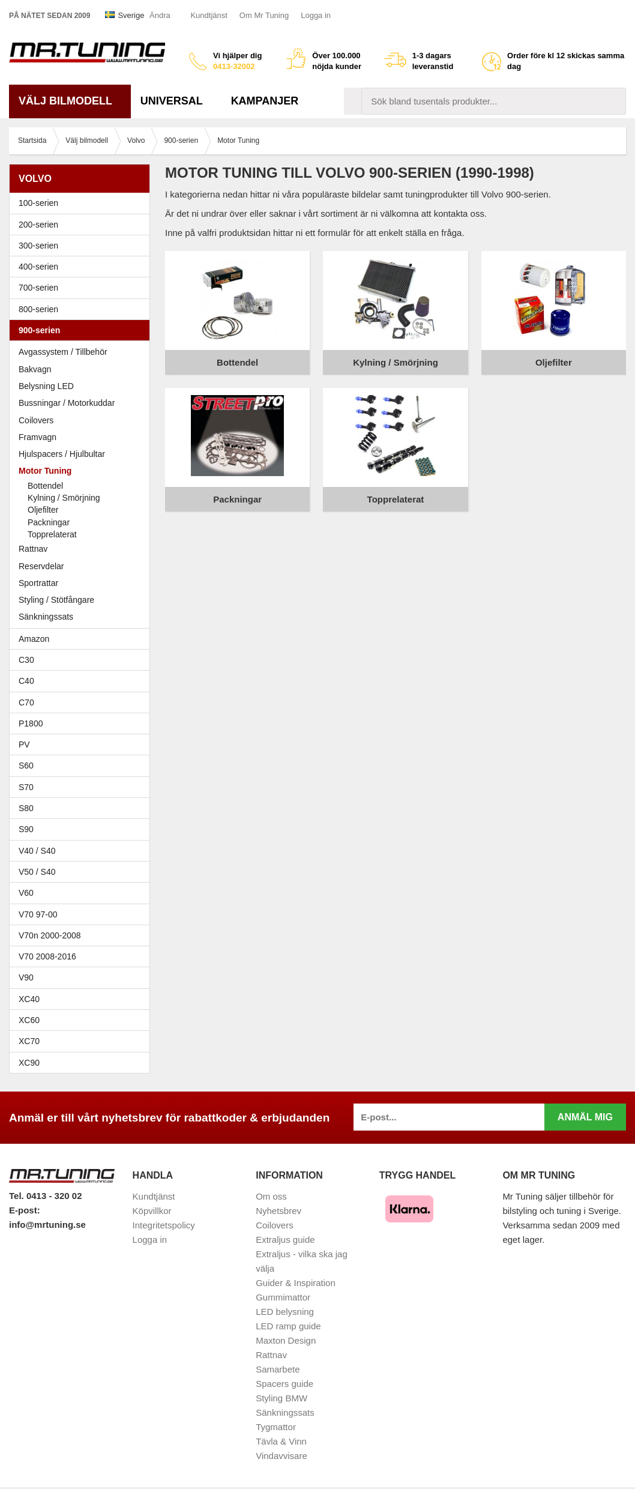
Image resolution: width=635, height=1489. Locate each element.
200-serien (82, 224)
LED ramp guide (288, 1326)
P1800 (31, 723)
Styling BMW (281, 1398)
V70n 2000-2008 (82, 935)
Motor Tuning (82, 471)
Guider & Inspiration (296, 1283)
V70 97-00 (82, 914)
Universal (176, 101)
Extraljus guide (285, 1239)
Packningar (49, 522)
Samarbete (277, 1369)
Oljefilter (43, 510)
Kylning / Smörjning (64, 498)
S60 (82, 765)
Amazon (34, 639)
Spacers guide (284, 1384)
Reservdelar (41, 566)
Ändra (159, 15)
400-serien (82, 266)
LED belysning (285, 1311)
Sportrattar (38, 583)
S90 (82, 829)
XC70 (29, 1041)
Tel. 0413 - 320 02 (45, 1196)
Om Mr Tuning (264, 15)
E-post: (24, 1210)
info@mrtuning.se (47, 1224)
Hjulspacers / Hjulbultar (62, 454)
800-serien (82, 309)
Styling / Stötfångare (56, 600)
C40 (26, 681)
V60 (26, 893)
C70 (82, 702)
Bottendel (45, 486)
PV (24, 744)
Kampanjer (265, 101)
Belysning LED (46, 386)
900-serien (82, 330)
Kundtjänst (208, 15)
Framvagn (82, 437)
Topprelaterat (52, 534)
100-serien (82, 203)
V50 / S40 (82, 872)
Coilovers (36, 420)
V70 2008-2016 (82, 956)
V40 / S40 (82, 851)
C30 (82, 660)
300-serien (82, 245)
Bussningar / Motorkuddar (67, 403)
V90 (26, 977)
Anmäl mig (585, 1117)
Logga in (316, 15)
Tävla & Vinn (281, 1441)
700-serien (82, 287)
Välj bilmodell (70, 101)
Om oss (271, 1196)
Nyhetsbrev (278, 1211)
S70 (82, 787)
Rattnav (33, 549)
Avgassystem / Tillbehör (63, 352)
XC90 (29, 1063)
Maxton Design (286, 1340)
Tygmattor (276, 1427)
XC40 (29, 999)
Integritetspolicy (164, 1225)
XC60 (29, 1020)
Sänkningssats (46, 616)
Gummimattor (283, 1297)
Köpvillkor (152, 1211)
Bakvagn (82, 369)
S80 (82, 808)
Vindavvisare (281, 1456)
